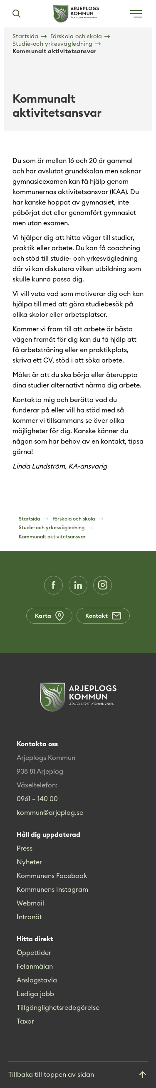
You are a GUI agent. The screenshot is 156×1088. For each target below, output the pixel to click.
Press (24, 848)
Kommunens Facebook (52, 875)
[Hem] (76, 13)
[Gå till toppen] (78, 1075)
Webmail (30, 903)
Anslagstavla (37, 980)
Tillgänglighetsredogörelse (58, 1007)
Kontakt (103, 615)
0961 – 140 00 (37, 798)
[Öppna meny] (136, 14)
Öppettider (34, 952)
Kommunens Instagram (52, 889)
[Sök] (16, 14)
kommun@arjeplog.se (50, 812)
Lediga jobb (35, 993)
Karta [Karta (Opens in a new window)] (49, 616)
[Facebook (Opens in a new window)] (53, 585)
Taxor (25, 1021)
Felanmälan (35, 966)
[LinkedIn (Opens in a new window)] (78, 585)
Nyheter (29, 862)
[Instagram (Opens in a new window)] (102, 585)
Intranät (29, 917)
